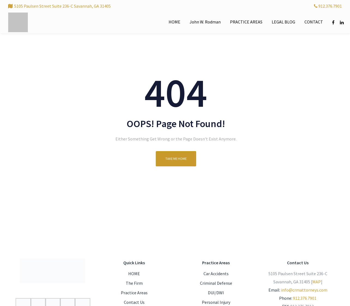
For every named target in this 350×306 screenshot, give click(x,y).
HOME (134, 273)
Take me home (176, 159)
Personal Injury (216, 302)
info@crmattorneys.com (304, 290)
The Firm (134, 283)
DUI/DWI (216, 292)
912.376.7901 (328, 6)
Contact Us (134, 302)
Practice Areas (134, 292)
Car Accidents (216, 273)
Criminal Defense (216, 283)
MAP (316, 281)
